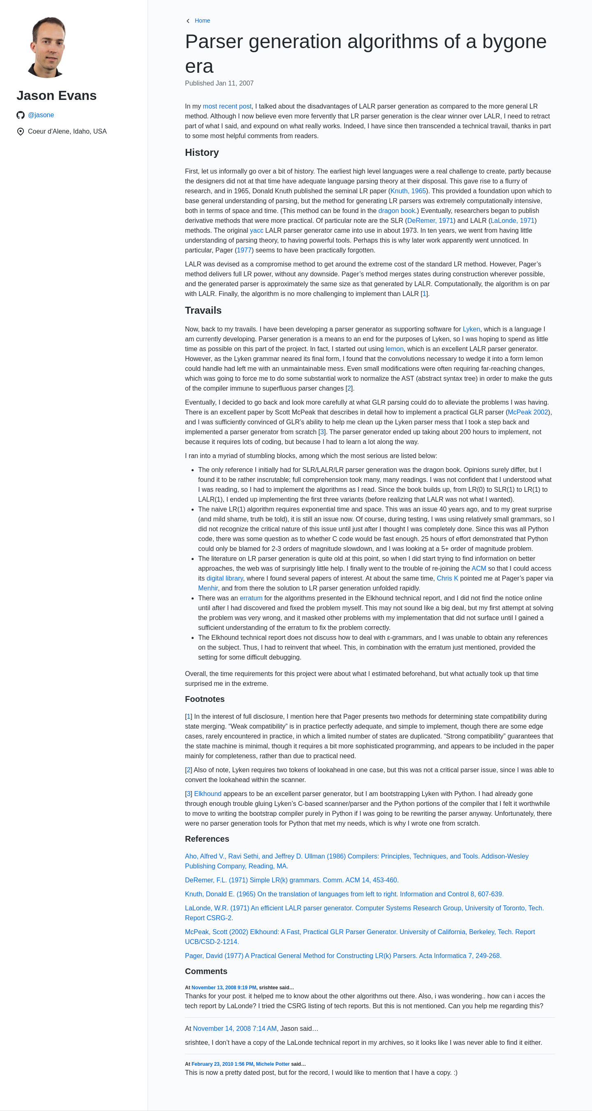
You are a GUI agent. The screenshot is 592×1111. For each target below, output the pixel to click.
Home (197, 20)
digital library (224, 578)
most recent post (227, 106)
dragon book (396, 210)
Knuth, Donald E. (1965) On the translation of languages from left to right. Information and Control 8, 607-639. (344, 894)
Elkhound (208, 793)
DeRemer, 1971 (430, 220)
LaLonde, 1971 (512, 220)
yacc (257, 230)
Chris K (447, 578)
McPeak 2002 (528, 412)
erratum (251, 598)
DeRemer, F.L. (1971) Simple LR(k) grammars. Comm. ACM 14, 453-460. (292, 880)
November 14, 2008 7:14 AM (235, 1028)
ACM (479, 568)
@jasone (41, 114)
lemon (395, 348)
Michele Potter (273, 1064)
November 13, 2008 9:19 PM (224, 988)
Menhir (208, 588)
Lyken (471, 329)
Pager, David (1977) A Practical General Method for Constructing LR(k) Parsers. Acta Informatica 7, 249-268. (343, 955)
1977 (244, 250)
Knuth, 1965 (408, 190)
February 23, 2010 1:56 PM (222, 1064)
